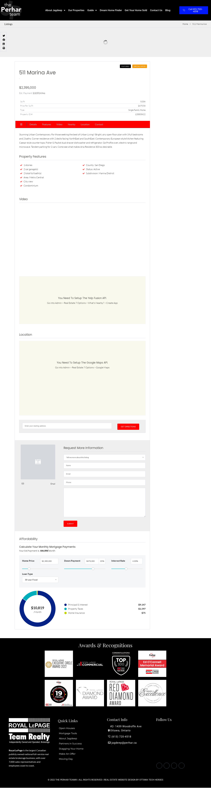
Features (46, 124)
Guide (92, 10)
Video (59, 124)
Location (85, 124)
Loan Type (27, 573)
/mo (39, 93)
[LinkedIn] (174, 766)
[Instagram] (181, 766)
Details (33, 124)
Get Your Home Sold (136, 10)
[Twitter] (167, 766)
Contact (99, 124)
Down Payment (72, 560)
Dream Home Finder (111, 10)
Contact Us (156, 10)
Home (185, 24)
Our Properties (76, 10)
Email (53, 483)
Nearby (71, 124)
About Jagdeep (55, 10)
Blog (167, 10)
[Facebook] (159, 766)
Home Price (28, 560)
